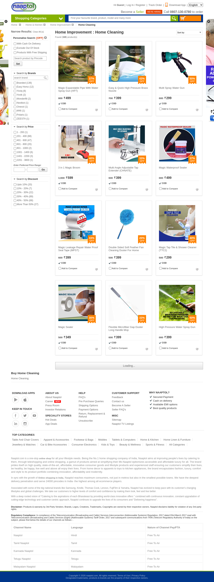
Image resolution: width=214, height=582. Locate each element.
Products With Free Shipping (30, 52)
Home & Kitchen (35, 25)
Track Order (155, 5)
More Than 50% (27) (26, 204)
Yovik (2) (20, 94)
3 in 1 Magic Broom (69, 167)
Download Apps (23, 393)
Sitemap (116, 419)
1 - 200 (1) (21, 132)
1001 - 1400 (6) (23, 152)
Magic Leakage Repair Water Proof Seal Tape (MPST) (78, 249)
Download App (175, 5)
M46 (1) (19, 110)
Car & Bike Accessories (53, 444)
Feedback (117, 397)
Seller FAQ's (119, 409)
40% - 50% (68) (23, 200)
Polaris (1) (21, 114)
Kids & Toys (108, 444)
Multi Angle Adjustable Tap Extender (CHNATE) (123, 169)
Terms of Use (123, 575)
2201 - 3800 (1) (23, 160)
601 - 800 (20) (23, 144)
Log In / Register (136, 5)
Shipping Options (88, 405)
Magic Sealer (65, 327)
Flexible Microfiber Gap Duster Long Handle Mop (126, 328)
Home (16, 25)
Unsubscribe (86, 420)
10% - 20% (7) (23, 188)
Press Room (52, 405)
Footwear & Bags (83, 439)
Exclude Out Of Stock (26, 48)
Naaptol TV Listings (123, 423)
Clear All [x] (38, 32)
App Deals (51, 423)
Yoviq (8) (20, 91)
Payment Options (88, 409)
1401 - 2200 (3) (23, 156)
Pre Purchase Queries (91, 401)
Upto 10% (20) (23, 184)
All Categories (177, 444)
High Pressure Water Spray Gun (177, 327)
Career (53, 401)
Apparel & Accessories (56, 439)
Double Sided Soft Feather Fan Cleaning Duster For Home (126, 249)
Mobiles (102, 439)
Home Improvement (62, 25)
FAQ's (82, 397)
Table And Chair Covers (25, 439)
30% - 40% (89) (23, 196)
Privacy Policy (138, 575)
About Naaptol (53, 397)
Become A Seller (121, 405)
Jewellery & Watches (24, 444)
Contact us (118, 401)
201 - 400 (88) (23, 136)
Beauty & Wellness (130, 444)
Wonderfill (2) (22, 98)
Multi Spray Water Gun (172, 87)
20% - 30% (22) (23, 192)
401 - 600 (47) (23, 140)
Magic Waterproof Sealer (173, 167)
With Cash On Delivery (27, 43)
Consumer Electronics (84, 444)
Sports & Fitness (155, 444)
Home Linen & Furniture (177, 439)
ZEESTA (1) (21, 118)
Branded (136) (23, 82)
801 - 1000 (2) (23, 148)
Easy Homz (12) (24, 86)
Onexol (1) (21, 106)
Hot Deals (51, 419)
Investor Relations (55, 409)
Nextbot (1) (21, 102)
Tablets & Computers (123, 439)
